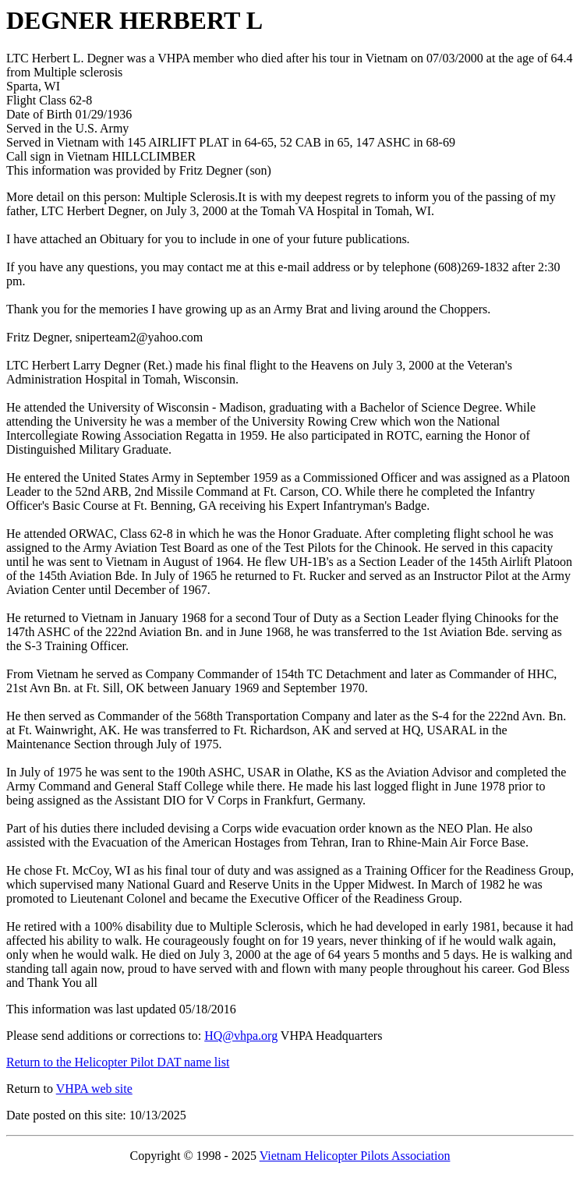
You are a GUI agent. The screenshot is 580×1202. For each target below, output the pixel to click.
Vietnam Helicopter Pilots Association (355, 1155)
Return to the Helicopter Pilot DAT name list (117, 1062)
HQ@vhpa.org (241, 1035)
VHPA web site (94, 1088)
